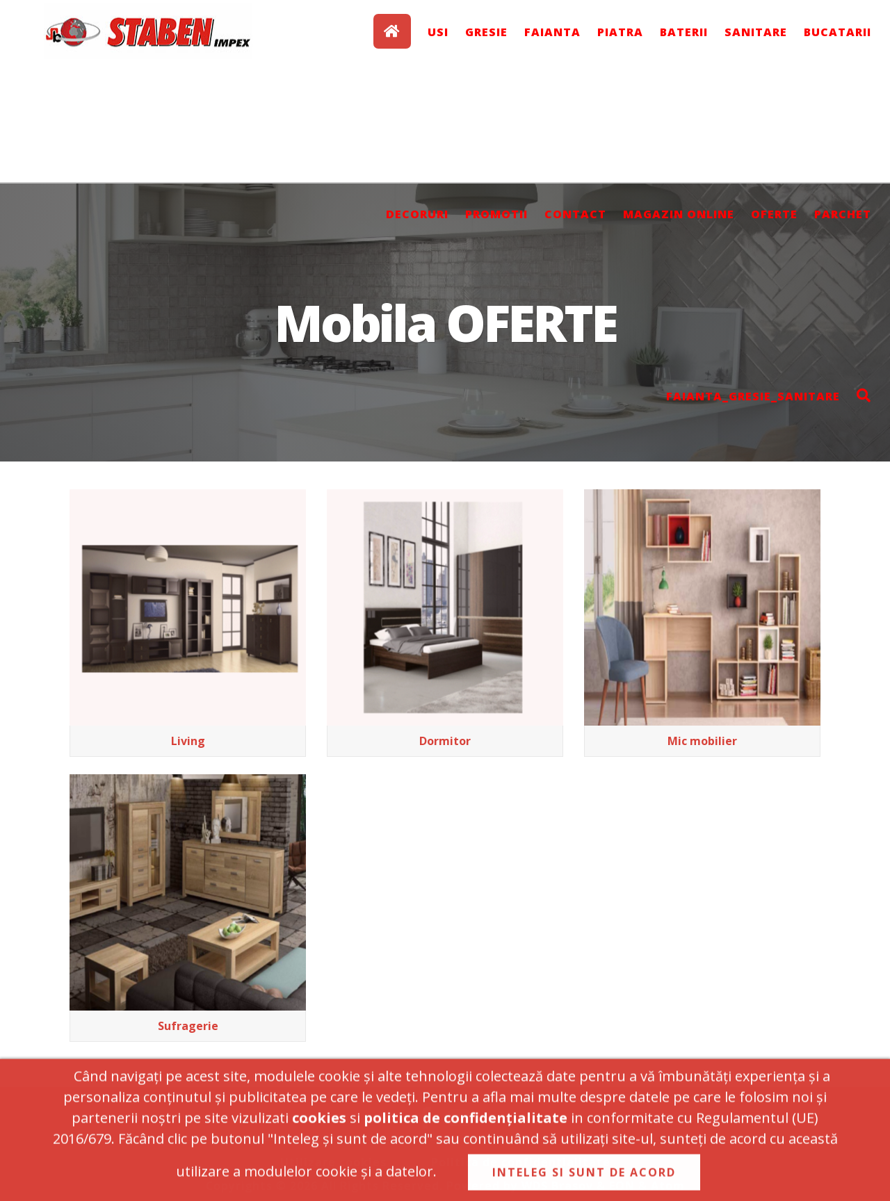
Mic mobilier (702, 741)
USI (438, 32)
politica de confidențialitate (465, 1122)
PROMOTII (496, 214)
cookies (319, 1122)
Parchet (842, 214)
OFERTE (774, 214)
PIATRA (620, 32)
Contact (575, 214)
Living (188, 741)
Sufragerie (188, 1025)
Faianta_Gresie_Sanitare (753, 396)
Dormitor (445, 741)
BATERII (684, 32)
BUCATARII (837, 32)
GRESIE (486, 32)
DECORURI (417, 214)
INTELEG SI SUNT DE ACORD (584, 1177)
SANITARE (756, 32)
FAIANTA (552, 32)
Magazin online (678, 214)
